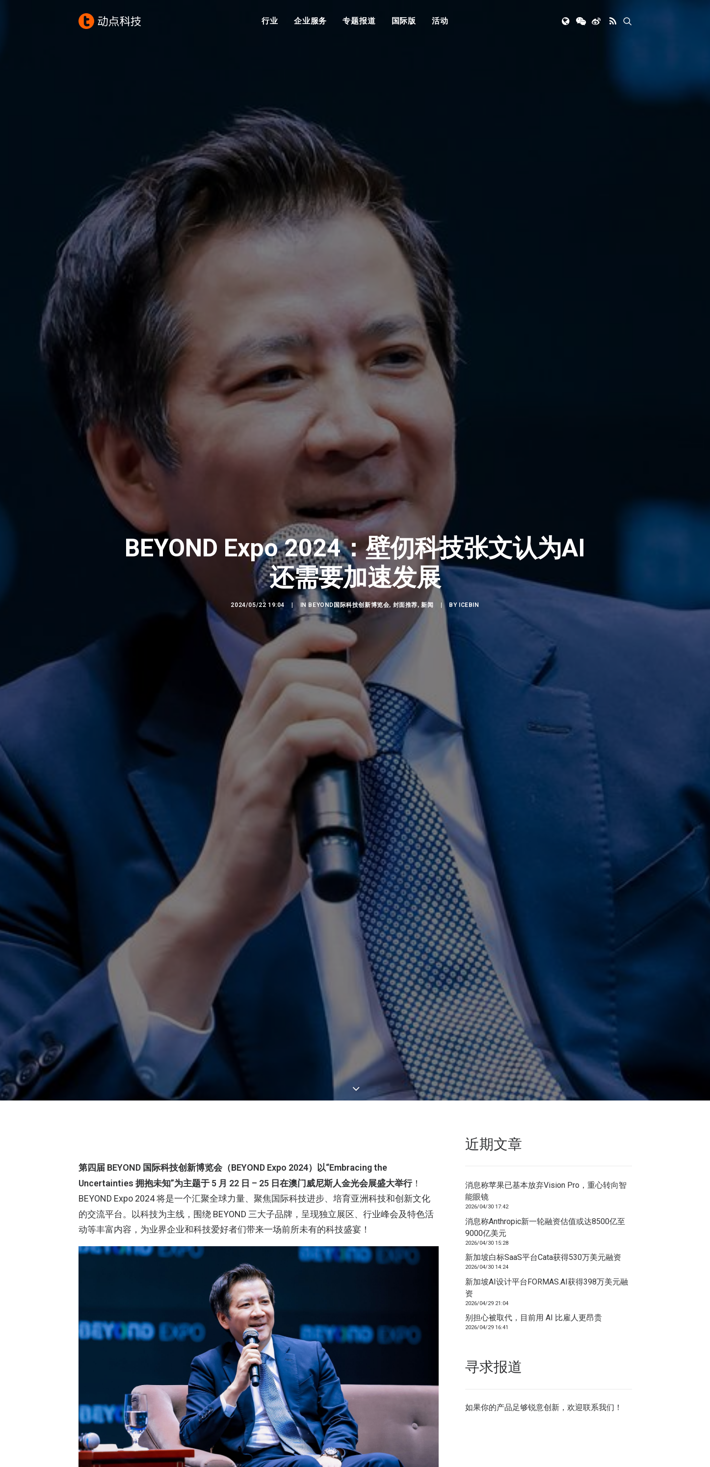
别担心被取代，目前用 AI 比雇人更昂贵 (533, 1211)
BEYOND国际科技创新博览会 (348, 552)
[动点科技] (110, 21)
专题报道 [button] (358, 21)
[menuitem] (270, 21)
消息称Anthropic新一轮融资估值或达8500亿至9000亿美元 (545, 1121)
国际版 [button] (404, 21)
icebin (469, 552)
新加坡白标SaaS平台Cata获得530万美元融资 (543, 1151)
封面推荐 (405, 552)
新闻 (427, 552)
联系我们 (598, 1301)
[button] (566, 21)
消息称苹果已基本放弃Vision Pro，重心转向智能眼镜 (546, 1085)
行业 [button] (270, 21)
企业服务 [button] (310, 21)
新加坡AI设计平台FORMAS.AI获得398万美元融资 (546, 1181)
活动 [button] (440, 21)
